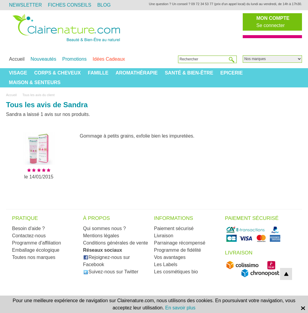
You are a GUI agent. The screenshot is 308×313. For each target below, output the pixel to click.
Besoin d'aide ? (28, 228)
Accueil (17, 59)
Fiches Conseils (69, 5)
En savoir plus (180, 307)
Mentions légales (101, 235)
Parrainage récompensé (179, 242)
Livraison (163, 235)
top (286, 274)
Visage (18, 72)
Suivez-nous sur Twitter (110, 271)
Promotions (74, 59)
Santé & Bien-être (189, 72)
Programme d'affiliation (36, 242)
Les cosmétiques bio (176, 271)
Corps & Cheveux (57, 72)
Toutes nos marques (33, 257)
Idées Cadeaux (109, 59)
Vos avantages (170, 257)
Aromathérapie (137, 72)
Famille (98, 72)
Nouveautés (43, 59)
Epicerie (231, 72)
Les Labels (165, 264)
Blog (103, 5)
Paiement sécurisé (174, 228)
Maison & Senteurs (35, 82)
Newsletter (25, 5)
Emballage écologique (35, 250)
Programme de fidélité (177, 250)
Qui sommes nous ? (104, 228)
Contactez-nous (29, 235)
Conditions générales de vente (115, 242)
